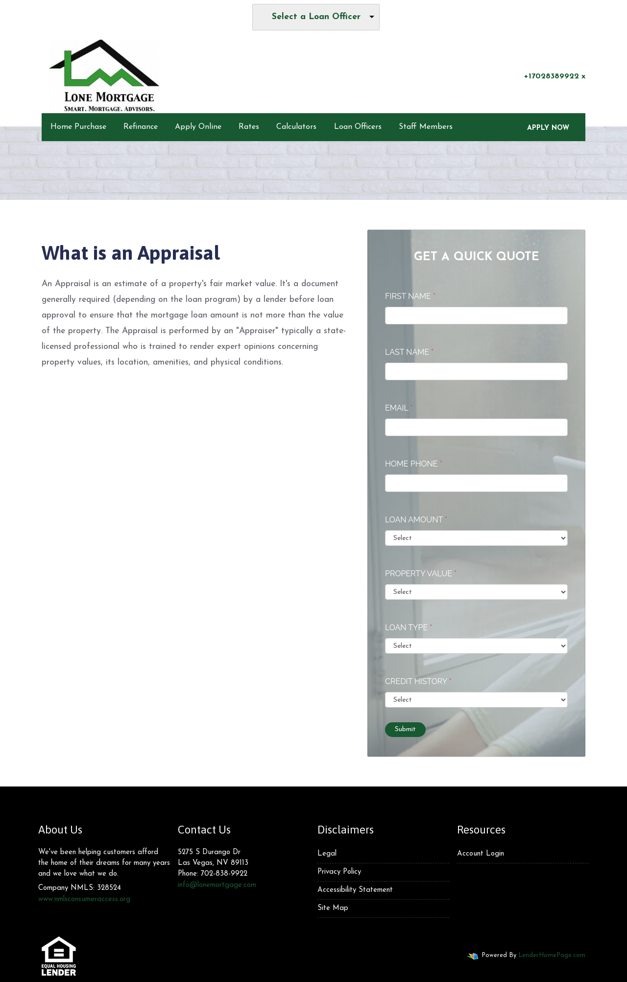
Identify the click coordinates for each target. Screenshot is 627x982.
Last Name (409, 352)
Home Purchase (78, 127)
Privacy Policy (339, 872)
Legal (327, 854)
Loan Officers (358, 127)
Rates (249, 127)
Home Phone (413, 463)
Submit (405, 729)
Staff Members (426, 127)
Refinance (140, 127)
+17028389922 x (548, 76)
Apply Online (198, 127)
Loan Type (408, 627)
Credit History (418, 681)
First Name (410, 296)
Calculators (296, 127)
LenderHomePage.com (551, 955)
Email (399, 408)
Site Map (332, 908)
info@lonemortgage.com (217, 885)
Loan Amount (416, 519)
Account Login (480, 854)
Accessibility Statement (355, 890)
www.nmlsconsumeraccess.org (84, 899)
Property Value (421, 573)
